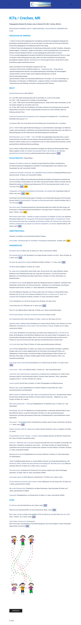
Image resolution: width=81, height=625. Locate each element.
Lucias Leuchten (14, 383)
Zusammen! (13, 495)
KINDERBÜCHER (62, 28)
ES (65, 333)
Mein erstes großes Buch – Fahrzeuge (21, 404)
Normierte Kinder (14, 179)
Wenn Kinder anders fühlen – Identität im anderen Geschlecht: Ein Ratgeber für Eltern (35, 216)
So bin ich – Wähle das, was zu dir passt (21, 443)
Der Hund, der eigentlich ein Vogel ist (20, 262)
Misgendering (58, 69)
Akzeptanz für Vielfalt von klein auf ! (20, 163)
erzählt (43, 319)
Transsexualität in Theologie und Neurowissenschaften (37, 200)
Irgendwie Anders (14, 323)
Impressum (15, 610)
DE (56, 333)
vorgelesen (43, 466)
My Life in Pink (65, 514)
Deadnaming (45, 69)
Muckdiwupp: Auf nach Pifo (17, 410)
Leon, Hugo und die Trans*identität (20, 363)
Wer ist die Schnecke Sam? (17, 488)
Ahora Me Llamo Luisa (57, 463)
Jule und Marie (13, 349)
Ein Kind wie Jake (14, 505)
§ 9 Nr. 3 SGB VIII (14, 128)
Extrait (42, 514)
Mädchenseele (13, 510)
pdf (27, 175)
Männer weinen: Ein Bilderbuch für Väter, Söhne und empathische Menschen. (32, 394)
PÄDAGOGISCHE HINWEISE (17, 28)
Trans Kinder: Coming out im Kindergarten (22, 521)
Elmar (11, 292)
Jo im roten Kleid (14, 344)
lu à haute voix (52, 294)
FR (61, 333)
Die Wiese (12, 267)
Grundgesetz (13, 123)
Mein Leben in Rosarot (16, 514)
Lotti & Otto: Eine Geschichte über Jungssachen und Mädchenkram (29, 374)
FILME (11, 31)
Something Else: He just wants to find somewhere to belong (35, 326)
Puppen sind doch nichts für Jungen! (20, 429)
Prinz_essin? (13, 422)
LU (58, 333)
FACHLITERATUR (51, 28)
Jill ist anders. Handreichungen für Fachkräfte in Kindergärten (28, 240)
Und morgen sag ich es (16, 477)
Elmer (20, 294)
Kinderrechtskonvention (16, 93)
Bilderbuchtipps (25, 323)
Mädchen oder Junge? (16, 388)
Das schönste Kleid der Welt (18, 255)
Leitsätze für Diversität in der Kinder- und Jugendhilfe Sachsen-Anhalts (31, 172)
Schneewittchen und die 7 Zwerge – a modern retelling (26, 436)
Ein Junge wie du (14, 271)
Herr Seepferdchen (15, 319)
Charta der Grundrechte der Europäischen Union (24, 116)
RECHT (29, 28)
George (11, 305)
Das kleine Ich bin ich (15, 251)
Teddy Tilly (12, 461)
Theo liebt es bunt (14, 470)
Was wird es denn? (15, 207)
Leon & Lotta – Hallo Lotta (17, 369)
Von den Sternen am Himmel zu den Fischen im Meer (25, 481)
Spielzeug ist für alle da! (16, 454)
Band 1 (19, 379)
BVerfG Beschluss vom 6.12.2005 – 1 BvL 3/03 (23, 137)
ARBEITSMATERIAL (39, 28)
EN (22, 305)
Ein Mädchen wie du (15, 283)
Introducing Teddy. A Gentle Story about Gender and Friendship (28, 463)
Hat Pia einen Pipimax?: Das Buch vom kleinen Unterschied (27, 314)
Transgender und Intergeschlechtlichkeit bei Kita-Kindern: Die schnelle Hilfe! (32, 191)
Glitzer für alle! (13, 310)
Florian (11, 301)
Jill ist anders (13, 333)
